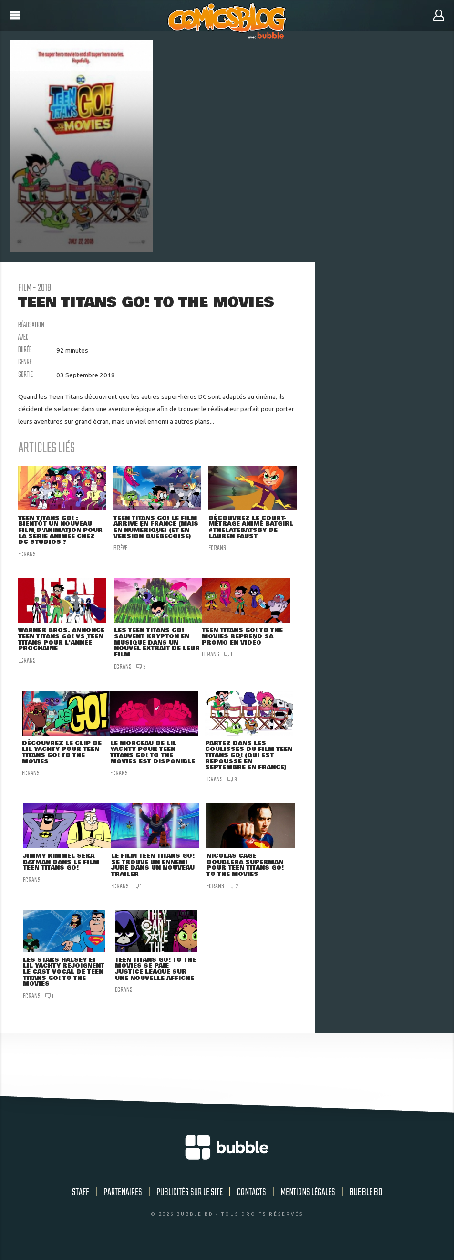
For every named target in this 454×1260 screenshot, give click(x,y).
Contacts (251, 1201)
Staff (80, 1201)
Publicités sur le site (189, 1201)
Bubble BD (366, 1201)
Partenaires (122, 1201)
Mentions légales (307, 1201)
